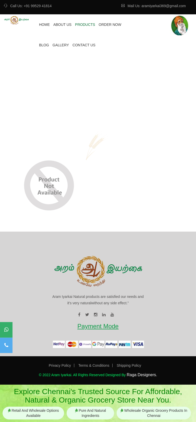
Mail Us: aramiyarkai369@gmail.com (153, 6)
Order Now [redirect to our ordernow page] (110, 25)
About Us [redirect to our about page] (62, 25)
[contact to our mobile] (6, 345)
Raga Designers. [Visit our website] (142, 375)
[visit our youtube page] (112, 315)
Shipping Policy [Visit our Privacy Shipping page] (129, 365)
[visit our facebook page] (79, 315)
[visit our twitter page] (87, 315)
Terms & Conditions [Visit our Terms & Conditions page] (93, 365)
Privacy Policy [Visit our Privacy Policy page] (60, 365)
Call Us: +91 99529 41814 (28, 6)
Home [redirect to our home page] (44, 25)
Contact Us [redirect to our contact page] (83, 45)
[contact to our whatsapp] (6, 330)
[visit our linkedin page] (104, 315)
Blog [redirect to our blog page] (44, 45)
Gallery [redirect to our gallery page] (61, 45)
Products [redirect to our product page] (85, 25)
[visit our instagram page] (95, 315)
